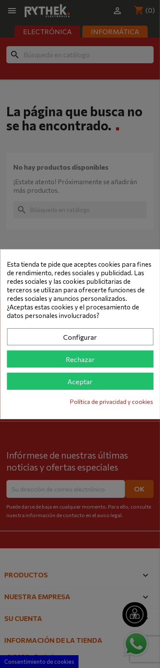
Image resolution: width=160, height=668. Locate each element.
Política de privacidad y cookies (111, 401)
